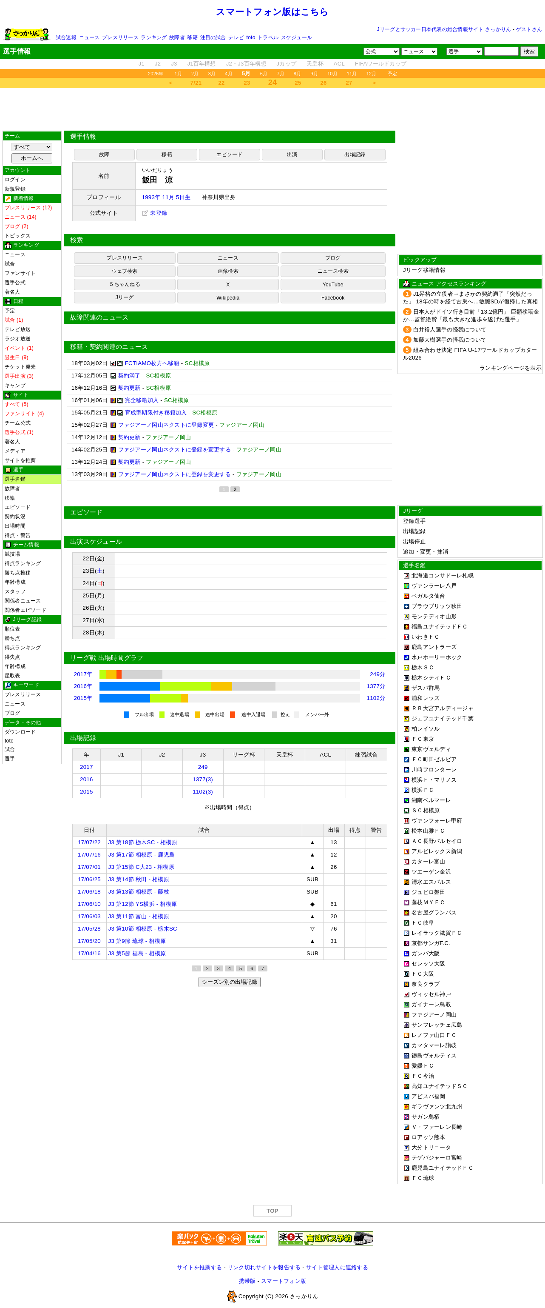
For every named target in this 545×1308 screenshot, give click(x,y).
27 (349, 83)
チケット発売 (20, 367)
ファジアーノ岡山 (434, 1014)
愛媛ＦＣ (423, 1065)
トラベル (268, 37)
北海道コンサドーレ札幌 (443, 575)
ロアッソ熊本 (429, 1137)
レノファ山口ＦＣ (434, 1035)
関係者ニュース (23, 601)
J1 (142, 63)
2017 (86, 767)
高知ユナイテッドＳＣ (440, 1086)
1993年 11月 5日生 (166, 197)
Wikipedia (227, 298)
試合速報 (66, 37)
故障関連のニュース (99, 317)
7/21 (196, 83)
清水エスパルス (431, 882)
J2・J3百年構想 (246, 63)
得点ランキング (23, 563)
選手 (10, 759)
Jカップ (287, 63)
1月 (178, 73)
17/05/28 (89, 928)
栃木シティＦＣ (431, 677)
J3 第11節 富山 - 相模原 (138, 916)
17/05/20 (89, 941)
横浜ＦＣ (423, 790)
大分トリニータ (431, 1147)
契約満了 (129, 375)
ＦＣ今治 (423, 1076)
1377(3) (203, 779)
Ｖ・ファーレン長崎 (437, 1127)
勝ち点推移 (18, 573)
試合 (10, 264)
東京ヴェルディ (431, 749)
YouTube (333, 285)
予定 (392, 73)
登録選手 (414, 521)
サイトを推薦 (20, 460)
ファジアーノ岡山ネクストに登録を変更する (174, 449)
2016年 (83, 686)
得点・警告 (18, 535)
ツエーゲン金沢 (431, 871)
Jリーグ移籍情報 (424, 270)
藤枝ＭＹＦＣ (429, 902)
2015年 (83, 698)
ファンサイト (20, 273)
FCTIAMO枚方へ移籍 (152, 363)
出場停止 (414, 541)
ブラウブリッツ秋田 (437, 606)
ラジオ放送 (18, 339)
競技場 (12, 554)
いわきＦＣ (426, 637)
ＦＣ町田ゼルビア (434, 759)
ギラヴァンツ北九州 (437, 1106)
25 (298, 83)
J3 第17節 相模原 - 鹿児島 (141, 854)
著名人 (12, 292)
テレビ (236, 37)
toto (251, 37)
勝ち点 (12, 638)
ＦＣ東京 (423, 739)
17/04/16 (89, 953)
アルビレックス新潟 (437, 851)
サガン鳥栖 (426, 1117)
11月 (352, 73)
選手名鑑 (15, 479)
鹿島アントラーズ (434, 647)
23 (247, 83)
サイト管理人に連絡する (337, 1267)
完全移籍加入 (142, 400)
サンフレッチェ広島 (437, 1025)
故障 (104, 154)
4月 (229, 73)
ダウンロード (20, 732)
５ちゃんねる (124, 284)
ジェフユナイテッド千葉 (443, 718)
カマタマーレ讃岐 (434, 1045)
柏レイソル (426, 728)
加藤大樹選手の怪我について (449, 340)
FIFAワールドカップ (380, 63)
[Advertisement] (272, 109)
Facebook (333, 298)
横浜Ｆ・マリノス (434, 780)
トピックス (18, 236)
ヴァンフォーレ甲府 (437, 820)
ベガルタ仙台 (429, 596)
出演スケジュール (96, 541)
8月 (297, 73)
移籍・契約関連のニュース (109, 346)
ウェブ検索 (125, 271)
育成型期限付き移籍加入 (156, 412)
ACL (339, 63)
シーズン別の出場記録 (229, 982)
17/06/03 (89, 916)
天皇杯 (315, 63)
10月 (332, 73)
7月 (280, 73)
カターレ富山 (429, 861)
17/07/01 (89, 867)
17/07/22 (89, 842)
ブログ (12, 713)
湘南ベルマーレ (431, 800)
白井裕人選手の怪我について (449, 329)
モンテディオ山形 (434, 616)
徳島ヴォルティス (434, 1055)
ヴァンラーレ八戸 (434, 586)
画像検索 (228, 271)
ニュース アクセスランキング (449, 283)
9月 (314, 73)
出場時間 (15, 526)
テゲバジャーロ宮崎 (437, 1157)
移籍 (192, 37)
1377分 (376, 686)
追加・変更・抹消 (425, 551)
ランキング (154, 37)
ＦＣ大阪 (423, 974)
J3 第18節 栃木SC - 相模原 (142, 842)
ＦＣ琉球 (423, 1178)
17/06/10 (89, 904)
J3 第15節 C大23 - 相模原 (141, 867)
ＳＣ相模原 (426, 810)
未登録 (154, 213)
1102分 (376, 698)
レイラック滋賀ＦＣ (437, 933)
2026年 (156, 73)
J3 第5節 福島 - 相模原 (137, 953)
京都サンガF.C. (431, 943)
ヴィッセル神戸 (431, 994)
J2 (158, 63)
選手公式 (15, 283)
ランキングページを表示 (511, 368)
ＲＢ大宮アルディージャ (443, 708)
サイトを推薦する (199, 1267)
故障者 (177, 37)
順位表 (12, 629)
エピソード (18, 507)
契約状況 (15, 517)
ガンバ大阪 (426, 953)
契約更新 (129, 388)
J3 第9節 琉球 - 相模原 (137, 941)
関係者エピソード (25, 610)
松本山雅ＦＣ (429, 831)
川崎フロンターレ (434, 769)
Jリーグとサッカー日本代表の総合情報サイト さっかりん (444, 29)
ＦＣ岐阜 (423, 923)
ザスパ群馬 (426, 688)
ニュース (89, 37)
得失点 (12, 657)
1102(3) (203, 791)
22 (222, 83)
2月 (195, 73)
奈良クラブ (426, 984)
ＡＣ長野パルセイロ (437, 841)
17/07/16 (89, 854)
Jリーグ (125, 297)
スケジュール (296, 37)
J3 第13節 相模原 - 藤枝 (138, 891)
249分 (377, 674)
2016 (86, 779)
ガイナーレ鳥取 (431, 1004)
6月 (264, 73)
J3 (174, 63)
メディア (15, 451)
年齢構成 (15, 582)
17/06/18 (89, 891)
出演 (292, 154)
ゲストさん (529, 29)
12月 (371, 73)
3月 (212, 73)
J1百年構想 (201, 63)
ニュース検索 (333, 271)
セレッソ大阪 (429, 963)
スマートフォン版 (283, 1281)
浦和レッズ (426, 698)
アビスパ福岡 (429, 1096)
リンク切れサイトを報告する (264, 1267)
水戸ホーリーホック (437, 657)
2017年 (83, 674)
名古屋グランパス (434, 912)
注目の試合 (213, 37)
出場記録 (354, 154)
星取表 (12, 676)
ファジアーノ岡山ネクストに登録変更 (166, 425)
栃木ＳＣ (423, 667)
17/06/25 (89, 879)
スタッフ (15, 591)
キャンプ (15, 385)
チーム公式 (18, 423)
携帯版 (247, 1281)
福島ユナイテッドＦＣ (440, 626)
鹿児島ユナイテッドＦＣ (443, 1168)
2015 (86, 791)
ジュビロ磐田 (429, 892)
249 (203, 767)
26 (324, 83)
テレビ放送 (18, 329)
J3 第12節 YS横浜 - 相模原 (142, 904)
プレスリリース (120, 37)
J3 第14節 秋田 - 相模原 (138, 879)
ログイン (15, 180)
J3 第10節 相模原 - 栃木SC (142, 928)
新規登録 (15, 189)
